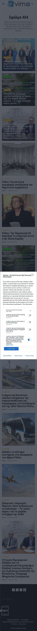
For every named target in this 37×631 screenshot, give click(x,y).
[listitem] (18, 310)
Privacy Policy (29, 355)
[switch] (29, 315)
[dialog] (18, 315)
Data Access (18, 355)
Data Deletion (7, 355)
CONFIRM (11, 348)
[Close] (33, 275)
